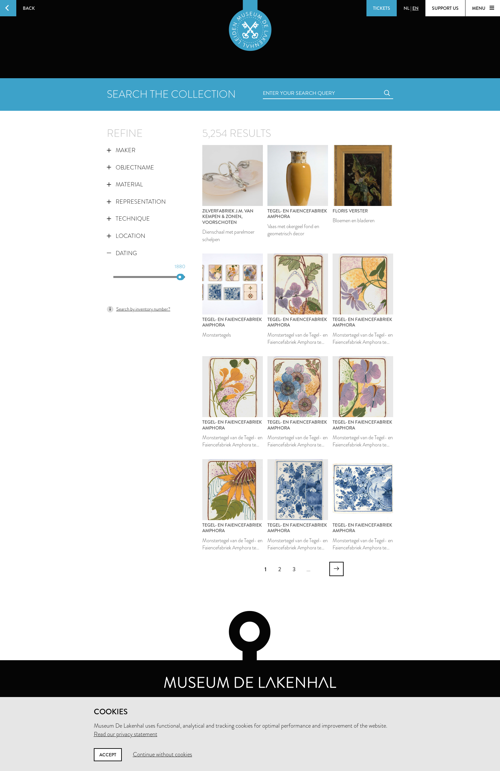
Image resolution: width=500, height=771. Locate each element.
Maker (121, 150)
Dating (122, 253)
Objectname (130, 167)
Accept (107, 754)
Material (125, 184)
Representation (136, 201)
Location (126, 236)
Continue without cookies (162, 754)
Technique (128, 218)
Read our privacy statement (125, 734)
